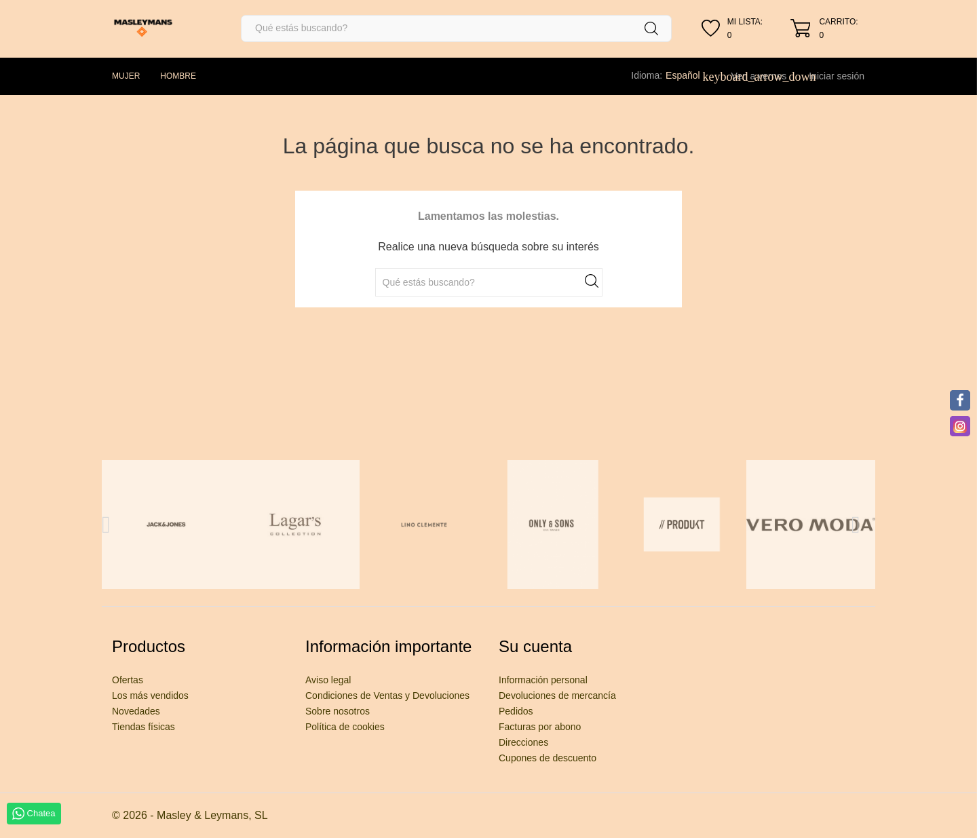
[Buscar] (456, 28)
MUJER (126, 76)
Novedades (136, 711)
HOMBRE (178, 76)
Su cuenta (535, 646)
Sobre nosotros (337, 711)
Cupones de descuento (547, 758)
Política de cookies (345, 726)
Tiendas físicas (143, 726)
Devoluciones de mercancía (557, 695)
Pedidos (516, 711)
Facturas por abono (540, 726)
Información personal (543, 679)
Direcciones (523, 742)
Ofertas (127, 679)
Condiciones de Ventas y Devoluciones (387, 695)
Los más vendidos (150, 695)
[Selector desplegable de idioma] (690, 75)
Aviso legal (328, 679)
